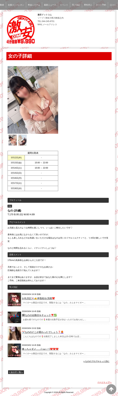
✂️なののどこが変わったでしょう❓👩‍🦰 (43, 332)
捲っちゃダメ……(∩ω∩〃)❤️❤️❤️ (40, 349)
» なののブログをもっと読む (96, 361)
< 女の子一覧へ (16, 372)
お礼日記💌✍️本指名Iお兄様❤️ (38, 298)
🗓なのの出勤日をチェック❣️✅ (39, 315)
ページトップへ (104, 382)
